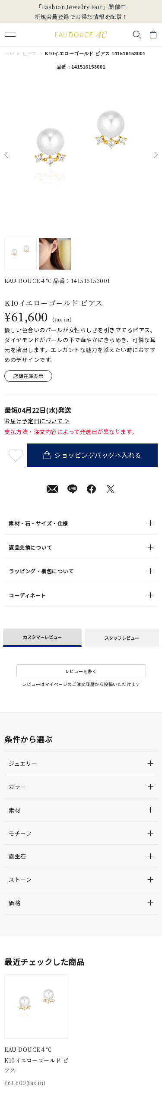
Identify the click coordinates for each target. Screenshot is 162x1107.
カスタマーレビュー (42, 637)
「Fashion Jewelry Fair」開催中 (81, 7)
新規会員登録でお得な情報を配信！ (81, 17)
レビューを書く (81, 671)
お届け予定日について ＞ (37, 421)
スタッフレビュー (122, 638)
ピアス (29, 53)
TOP (9, 53)
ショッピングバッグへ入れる (92, 454)
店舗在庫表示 (28, 375)
